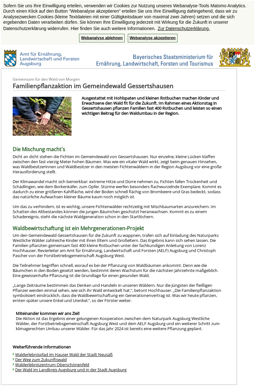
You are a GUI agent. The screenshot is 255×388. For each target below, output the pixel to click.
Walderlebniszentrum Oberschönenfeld (52, 364)
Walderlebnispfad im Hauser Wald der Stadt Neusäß (64, 354)
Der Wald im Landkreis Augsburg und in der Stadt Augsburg (71, 370)
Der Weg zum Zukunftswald (41, 359)
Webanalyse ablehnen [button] (101, 38)
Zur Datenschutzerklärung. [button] (184, 28)
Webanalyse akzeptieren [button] (153, 38)
